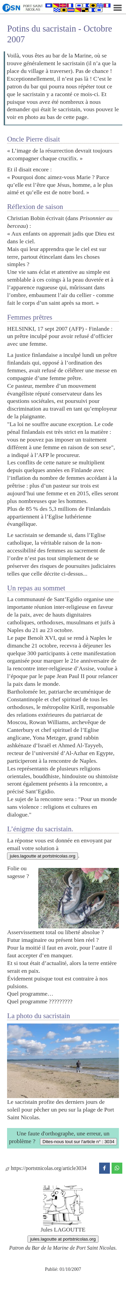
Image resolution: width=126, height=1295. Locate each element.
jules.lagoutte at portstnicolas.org (42, 856)
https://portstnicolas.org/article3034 (45, 1168)
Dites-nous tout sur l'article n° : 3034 (79, 1141)
